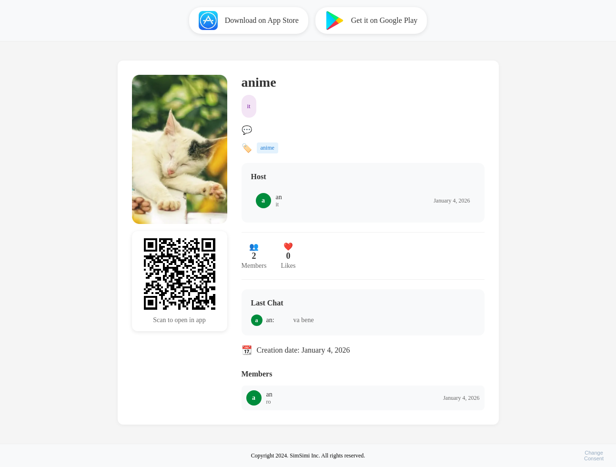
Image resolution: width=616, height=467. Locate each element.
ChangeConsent (594, 455)
